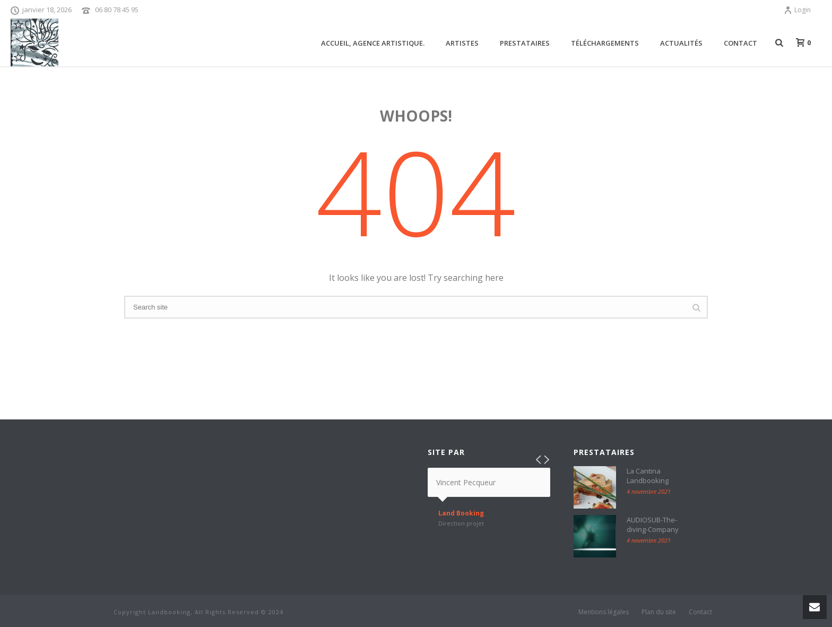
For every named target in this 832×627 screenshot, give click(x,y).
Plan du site (659, 612)
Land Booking (461, 513)
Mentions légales (603, 612)
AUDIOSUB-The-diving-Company (653, 524)
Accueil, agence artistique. (372, 43)
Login (797, 9)
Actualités (681, 43)
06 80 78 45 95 (116, 9)
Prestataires (525, 43)
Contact (740, 43)
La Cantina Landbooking (648, 475)
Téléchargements (605, 43)
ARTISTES (462, 43)
